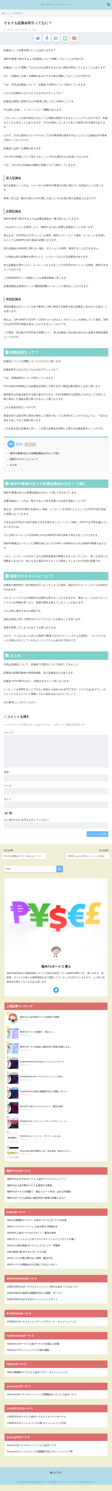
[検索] (59, 870)
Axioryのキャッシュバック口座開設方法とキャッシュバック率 (42, 1457)
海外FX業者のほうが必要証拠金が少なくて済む (35, 455)
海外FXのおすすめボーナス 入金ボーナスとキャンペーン (56, 4)
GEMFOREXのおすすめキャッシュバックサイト (34, 1303)
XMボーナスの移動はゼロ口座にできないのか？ (33, 1268)
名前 (7, 774)
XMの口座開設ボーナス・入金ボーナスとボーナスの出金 (38, 1222)
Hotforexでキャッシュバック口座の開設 (29, 1354)
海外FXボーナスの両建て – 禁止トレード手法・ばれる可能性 (41, 1193)
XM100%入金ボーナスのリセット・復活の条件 (33, 1235)
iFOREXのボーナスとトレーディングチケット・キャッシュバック (43, 1325)
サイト (7, 801)
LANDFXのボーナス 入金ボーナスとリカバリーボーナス (38, 1422)
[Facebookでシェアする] (45, 39)
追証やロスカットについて (24, 460)
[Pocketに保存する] (78, 39)
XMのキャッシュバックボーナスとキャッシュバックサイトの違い (43, 1242)
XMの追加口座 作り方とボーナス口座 (28, 1254)
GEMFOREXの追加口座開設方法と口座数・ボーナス (36, 1297)
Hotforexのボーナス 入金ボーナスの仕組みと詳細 (34, 1348)
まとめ (13, 466)
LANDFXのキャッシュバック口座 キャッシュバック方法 (38, 1428)
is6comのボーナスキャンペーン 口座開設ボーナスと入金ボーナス (43, 1399)
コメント (9, 734)
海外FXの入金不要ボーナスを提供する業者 (31, 1186)
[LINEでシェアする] (67, 39)
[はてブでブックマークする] (56, 39)
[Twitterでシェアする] (34, 39)
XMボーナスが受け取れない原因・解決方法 (31, 1261)
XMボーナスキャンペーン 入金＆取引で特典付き (34, 1229)
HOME (56, 1478)
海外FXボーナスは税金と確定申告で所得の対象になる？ (38, 1199)
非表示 (30, 446)
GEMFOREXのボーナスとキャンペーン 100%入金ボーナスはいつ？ (44, 1290)
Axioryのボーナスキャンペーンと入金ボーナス (33, 1451)
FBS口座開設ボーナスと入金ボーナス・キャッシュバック (39, 1377)
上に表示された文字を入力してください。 (27, 821)
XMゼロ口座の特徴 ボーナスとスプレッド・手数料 (35, 1248)
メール (8, 787)
